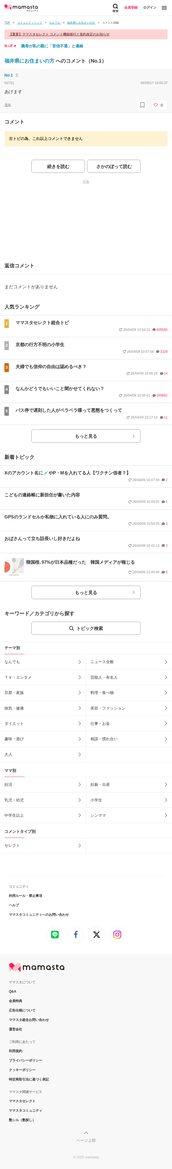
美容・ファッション (107, 708)
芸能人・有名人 (104, 677)
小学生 (96, 800)
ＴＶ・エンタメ (18, 677)
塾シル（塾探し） (22, 1120)
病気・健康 (14, 708)
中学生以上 (14, 815)
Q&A (12, 991)
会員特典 (15, 1001)
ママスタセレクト (22, 1101)
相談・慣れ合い (104, 739)
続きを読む (58, 166)
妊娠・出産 (100, 784)
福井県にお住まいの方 (30, 61)
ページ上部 (86, 1140)
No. (8, 75)
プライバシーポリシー (25, 1060)
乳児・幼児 (14, 800)
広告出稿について (22, 1010)
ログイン (149, 7)
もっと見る (86, 436)
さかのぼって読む (114, 166)
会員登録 (131, 7)
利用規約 (15, 1051)
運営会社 (15, 1029)
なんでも (12, 661)
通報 (7, 105)
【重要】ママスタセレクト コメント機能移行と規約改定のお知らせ (59, 34)
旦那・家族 (14, 692)
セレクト (12, 845)
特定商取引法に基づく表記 (29, 1079)
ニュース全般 (102, 661)
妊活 (8, 784)
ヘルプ (14, 905)
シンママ (98, 815)
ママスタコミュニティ (25, 1110)
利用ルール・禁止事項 (25, 895)
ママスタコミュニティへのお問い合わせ (39, 914)
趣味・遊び (14, 739)
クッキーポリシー (22, 1070)
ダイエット (14, 723)
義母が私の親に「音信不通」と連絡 (52, 46)
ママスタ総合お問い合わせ (29, 1020)
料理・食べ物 (102, 692)
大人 (8, 754)
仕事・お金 (100, 723)
